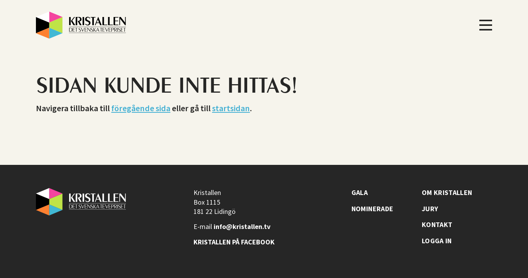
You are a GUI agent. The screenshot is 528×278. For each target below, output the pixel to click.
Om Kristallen (447, 192)
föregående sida (140, 108)
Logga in (437, 241)
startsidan (231, 108)
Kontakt (437, 224)
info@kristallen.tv (242, 226)
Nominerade (372, 209)
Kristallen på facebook (234, 241)
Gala (359, 192)
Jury (430, 209)
